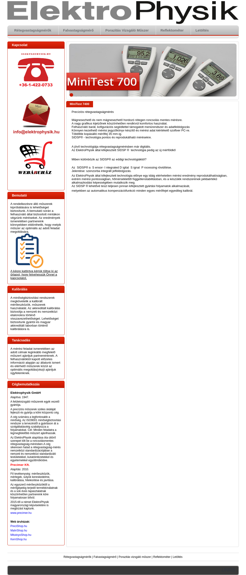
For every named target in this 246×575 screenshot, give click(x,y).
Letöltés (178, 557)
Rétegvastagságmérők (77, 557)
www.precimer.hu (20, 513)
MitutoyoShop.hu (20, 535)
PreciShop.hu (18, 526)
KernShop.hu (18, 539)
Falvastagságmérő (104, 557)
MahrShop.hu (18, 530)
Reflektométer (162, 557)
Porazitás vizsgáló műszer (135, 557)
